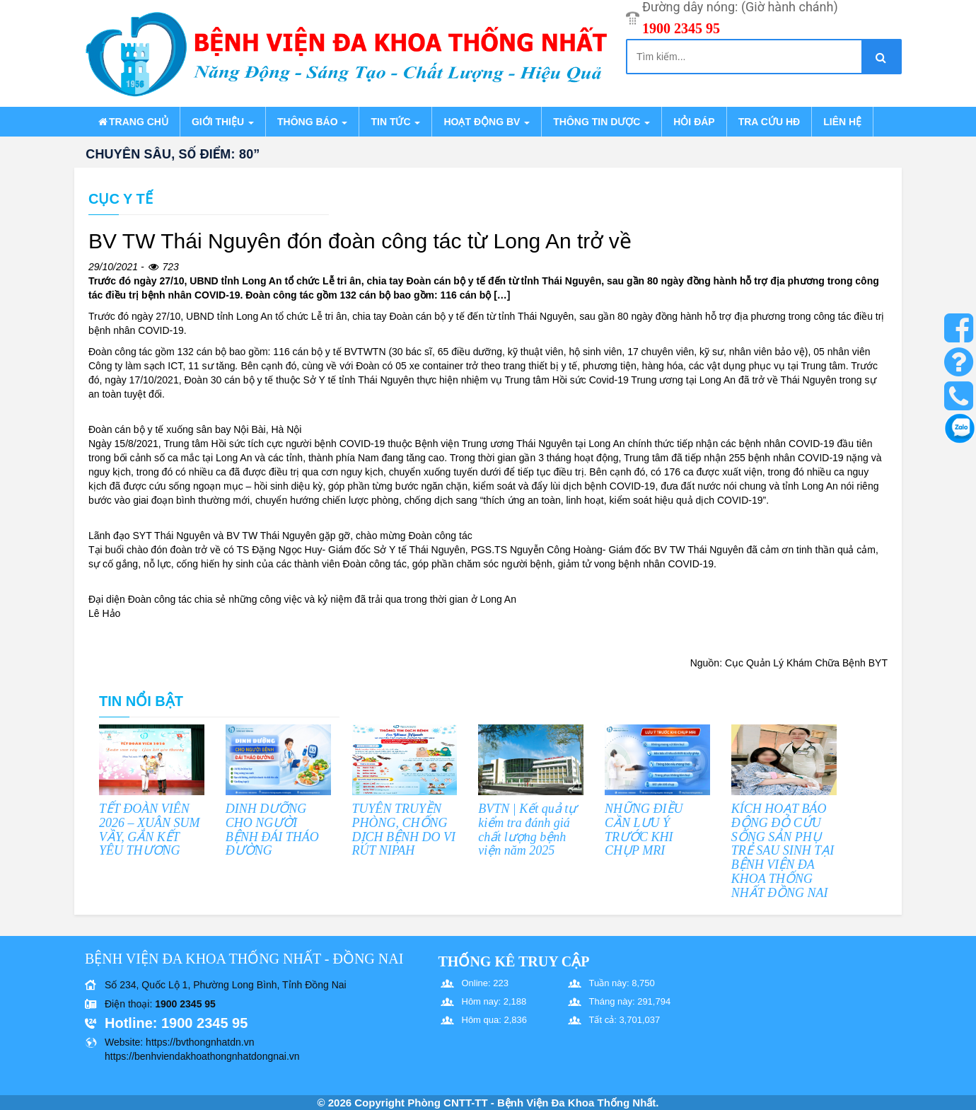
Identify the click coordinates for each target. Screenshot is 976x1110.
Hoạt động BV (486, 121)
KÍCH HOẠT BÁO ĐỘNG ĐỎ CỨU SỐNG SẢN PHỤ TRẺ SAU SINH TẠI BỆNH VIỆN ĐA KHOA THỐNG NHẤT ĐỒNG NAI (783, 851)
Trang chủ (132, 121)
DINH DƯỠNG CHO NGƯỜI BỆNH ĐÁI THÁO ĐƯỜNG (272, 829)
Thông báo (312, 121)
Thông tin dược (601, 121)
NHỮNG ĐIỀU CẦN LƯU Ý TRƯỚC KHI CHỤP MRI (644, 829)
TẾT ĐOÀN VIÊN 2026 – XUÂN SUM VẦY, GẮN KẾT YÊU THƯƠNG (149, 829)
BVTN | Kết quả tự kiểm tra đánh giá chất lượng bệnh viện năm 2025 (527, 829)
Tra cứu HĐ (769, 121)
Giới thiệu (223, 121)
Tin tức (395, 121)
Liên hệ (842, 121)
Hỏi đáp (693, 121)
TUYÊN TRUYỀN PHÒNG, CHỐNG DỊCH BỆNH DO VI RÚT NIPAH (404, 829)
